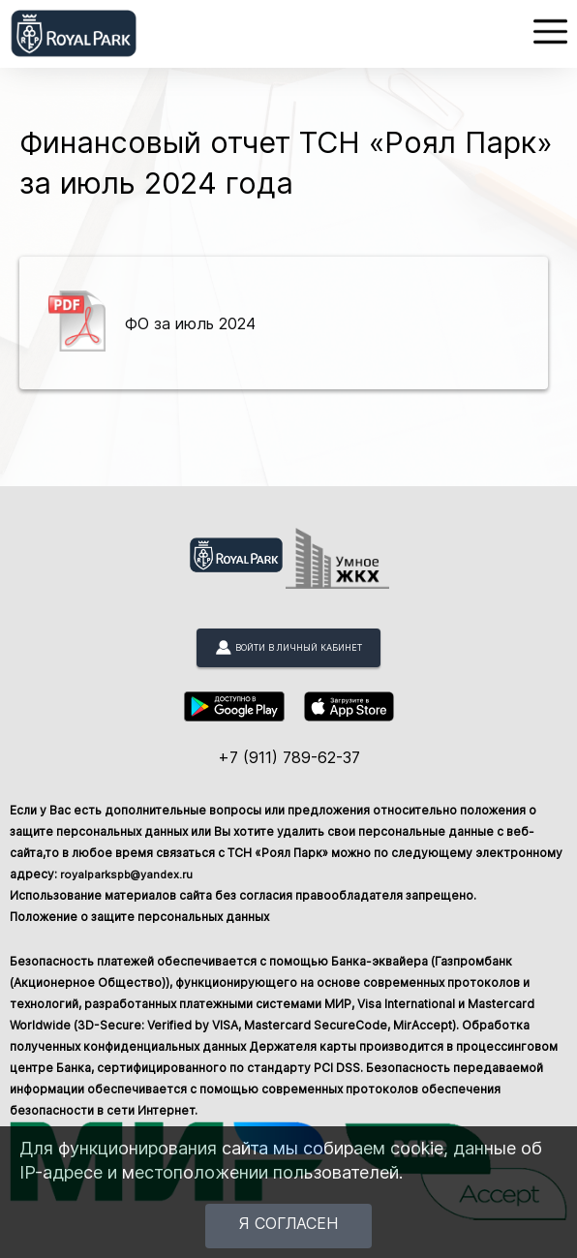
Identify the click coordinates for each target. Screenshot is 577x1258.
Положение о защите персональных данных (139, 916)
